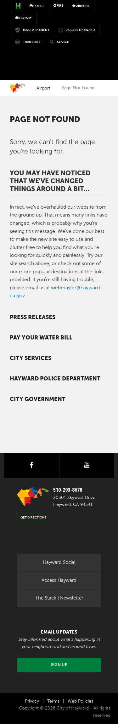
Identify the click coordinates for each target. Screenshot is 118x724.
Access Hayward (59, 580)
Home (17, 88)
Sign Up (59, 665)
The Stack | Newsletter (59, 598)
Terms (53, 701)
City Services (30, 358)
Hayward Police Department (55, 378)
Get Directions (33, 517)
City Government (37, 399)
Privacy (32, 701)
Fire (58, 5)
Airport (43, 87)
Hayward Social (59, 562)
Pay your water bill (41, 337)
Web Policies (80, 701)
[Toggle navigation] (98, 48)
